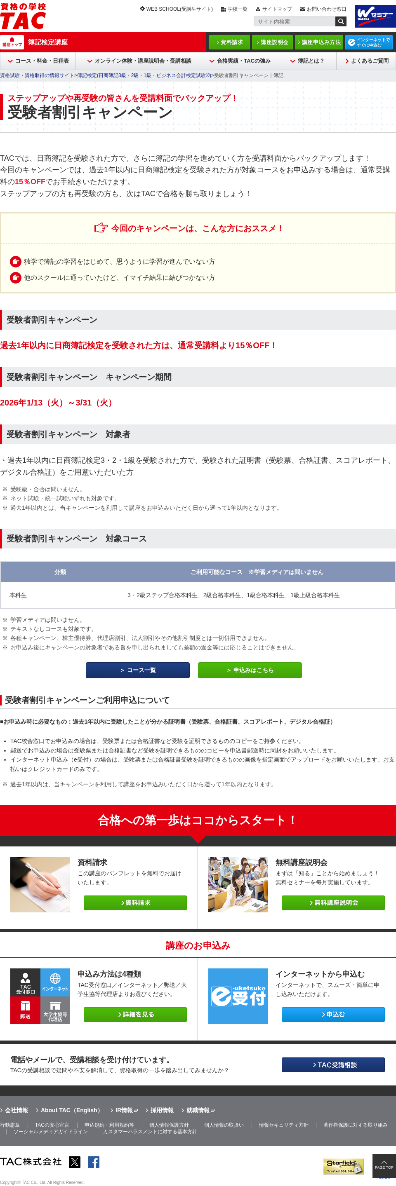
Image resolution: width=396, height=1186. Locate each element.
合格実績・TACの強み (244, 61)
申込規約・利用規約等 (109, 1125)
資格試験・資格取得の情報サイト (37, 75)
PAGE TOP (384, 1167)
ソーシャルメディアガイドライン (51, 1131)
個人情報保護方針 (169, 1125)
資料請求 (232, 42)
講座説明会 (275, 42)
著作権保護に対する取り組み (355, 1125)
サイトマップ (277, 9)
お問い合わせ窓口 (326, 9)
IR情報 (124, 1110)
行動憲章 (10, 1125)
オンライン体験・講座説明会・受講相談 (143, 61)
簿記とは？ (311, 61)
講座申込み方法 (321, 42)
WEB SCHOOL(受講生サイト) (179, 9)
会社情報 (16, 1110)
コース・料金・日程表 (42, 61)
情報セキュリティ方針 (284, 1125)
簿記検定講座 (48, 42)
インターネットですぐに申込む (373, 42)
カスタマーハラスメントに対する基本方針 (150, 1131)
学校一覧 (238, 9)
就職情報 (198, 1110)
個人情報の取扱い (224, 1125)
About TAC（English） (72, 1110)
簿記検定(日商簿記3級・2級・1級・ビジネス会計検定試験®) (144, 75)
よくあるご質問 (370, 61)
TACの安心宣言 (52, 1125)
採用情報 (162, 1110)
